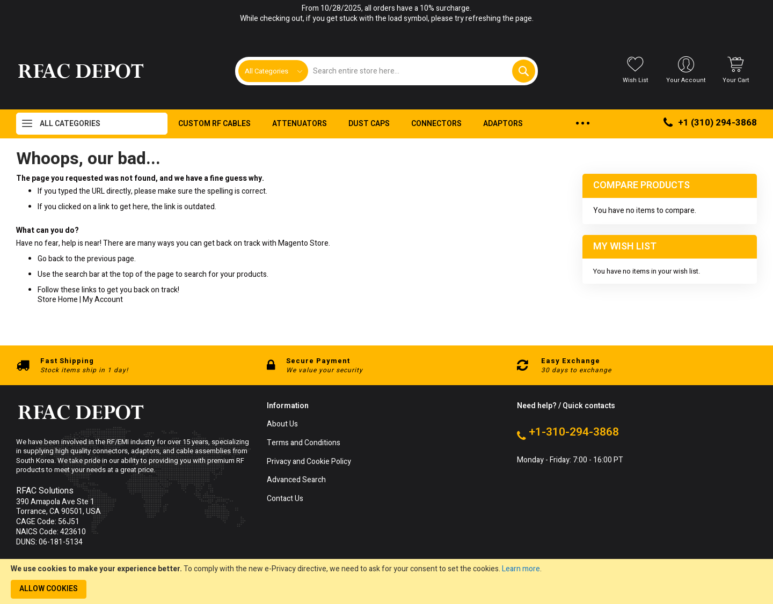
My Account (103, 299)
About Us (282, 424)
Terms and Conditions (303, 443)
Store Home (58, 299)
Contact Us (285, 499)
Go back (51, 258)
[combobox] (421, 71)
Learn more (521, 568)
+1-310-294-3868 (574, 432)
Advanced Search (296, 480)
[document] (386, 581)
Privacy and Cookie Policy (309, 462)
